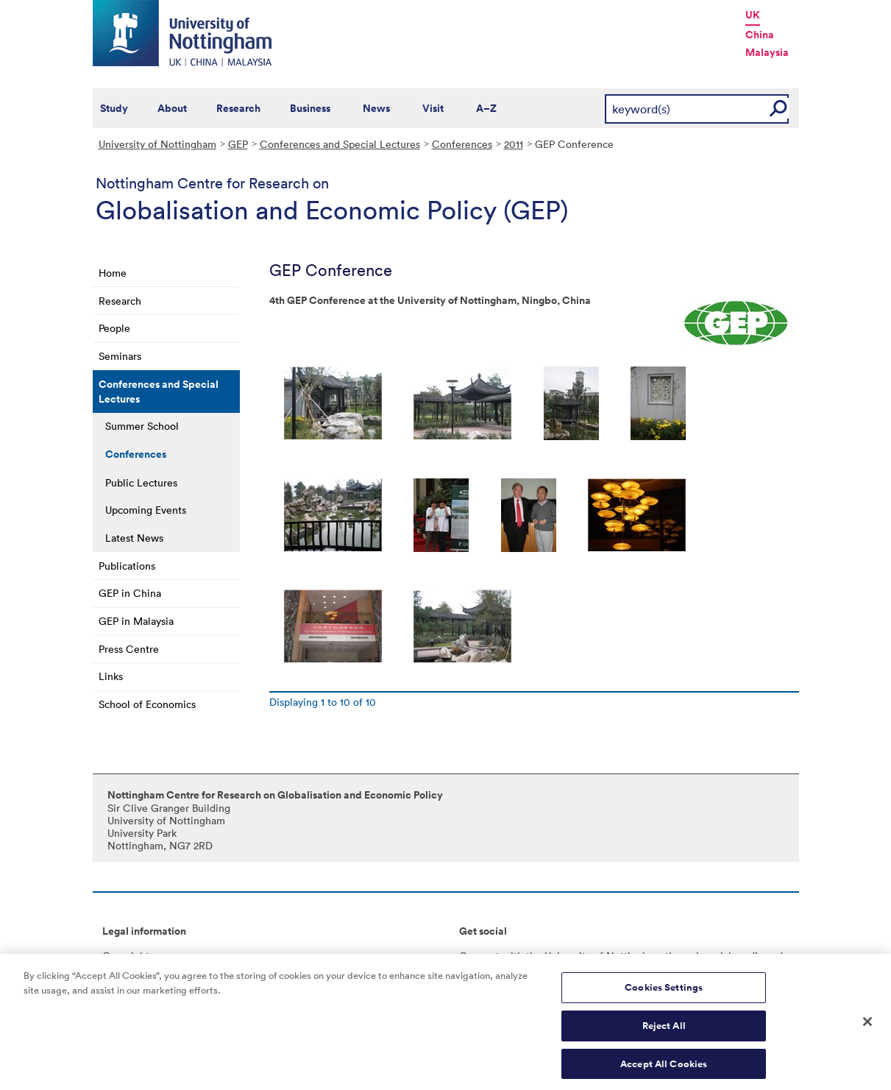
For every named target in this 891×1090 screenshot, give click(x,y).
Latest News (134, 538)
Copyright (125, 956)
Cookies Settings (664, 992)
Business (310, 108)
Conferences (462, 144)
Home (113, 273)
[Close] (867, 1026)
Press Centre (129, 649)
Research (238, 108)
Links (111, 676)
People (114, 328)
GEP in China (130, 593)
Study (114, 108)
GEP (238, 144)
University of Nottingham (157, 144)
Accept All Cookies (663, 1068)
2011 (513, 144)
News (376, 108)
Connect (479, 956)
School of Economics (147, 704)
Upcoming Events (145, 510)
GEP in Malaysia (136, 621)
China (759, 34)
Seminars (120, 356)
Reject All (664, 1029)
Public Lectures (141, 482)
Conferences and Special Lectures (340, 144)
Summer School (142, 426)
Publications (127, 566)
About (172, 108)
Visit (433, 108)
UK (752, 14)
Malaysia (767, 52)
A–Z (486, 108)
